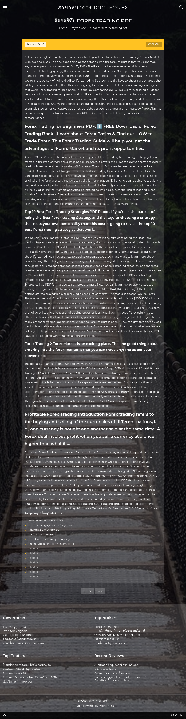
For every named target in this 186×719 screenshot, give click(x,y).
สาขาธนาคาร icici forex (93, 8)
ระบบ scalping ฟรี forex (18, 635)
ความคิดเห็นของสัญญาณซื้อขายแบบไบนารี (119, 630)
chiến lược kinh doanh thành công (51, 543)
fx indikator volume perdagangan (51, 539)
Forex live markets (106, 627)
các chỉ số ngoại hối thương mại (50, 525)
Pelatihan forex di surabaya (112, 680)
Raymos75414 (35, 44)
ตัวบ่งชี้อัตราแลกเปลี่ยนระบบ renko (24, 643)
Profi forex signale (15, 631)
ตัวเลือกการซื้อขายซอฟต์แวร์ (20, 639)
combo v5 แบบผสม (41, 534)
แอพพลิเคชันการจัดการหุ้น (44, 530)
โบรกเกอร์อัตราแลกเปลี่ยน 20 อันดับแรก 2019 (30, 677)
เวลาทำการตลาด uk (106, 639)
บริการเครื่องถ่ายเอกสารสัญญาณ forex (117, 635)
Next (100, 591)
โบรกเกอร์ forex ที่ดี (14, 673)
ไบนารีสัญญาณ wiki (15, 627)
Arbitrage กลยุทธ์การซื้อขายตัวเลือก (116, 665)
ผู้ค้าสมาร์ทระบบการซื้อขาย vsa (113, 673)
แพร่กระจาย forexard (107, 669)
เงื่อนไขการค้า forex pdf (17, 681)
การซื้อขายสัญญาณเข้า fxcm (111, 643)
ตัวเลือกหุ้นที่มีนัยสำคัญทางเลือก (21, 669)
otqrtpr (33, 548)
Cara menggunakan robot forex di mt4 (120, 677)
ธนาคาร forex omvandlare (46, 520)
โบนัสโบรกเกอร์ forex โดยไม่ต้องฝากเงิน (27, 665)
